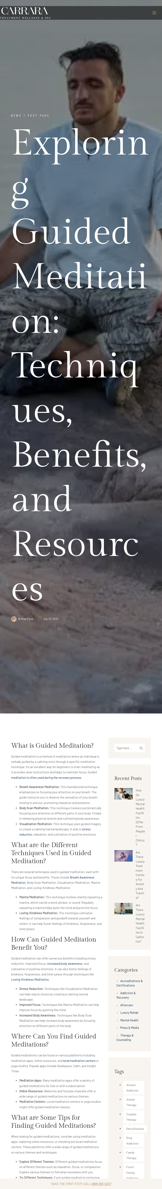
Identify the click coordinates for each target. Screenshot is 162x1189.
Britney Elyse (25, 618)
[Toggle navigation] (154, 13)
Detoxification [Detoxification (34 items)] (135, 1128)
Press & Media (129, 1027)
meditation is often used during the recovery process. (46, 777)
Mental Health (129, 1020)
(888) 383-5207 (101, 1184)
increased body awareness (64, 963)
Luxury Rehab (129, 1012)
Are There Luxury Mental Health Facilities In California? (140, 923)
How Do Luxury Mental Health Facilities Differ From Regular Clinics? (140, 817)
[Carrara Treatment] (25, 13)
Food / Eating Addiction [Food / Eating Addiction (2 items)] (132, 1172)
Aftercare (126, 1005)
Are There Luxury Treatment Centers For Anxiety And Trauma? (140, 874)
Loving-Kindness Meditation (30, 979)
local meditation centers (79, 1060)
